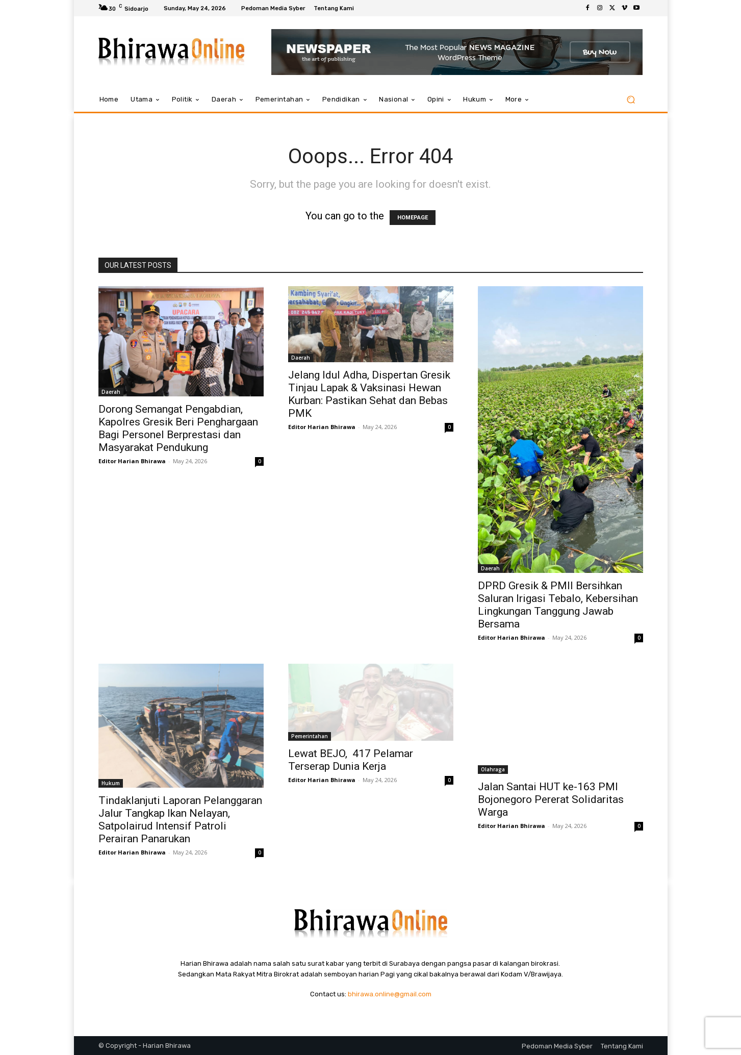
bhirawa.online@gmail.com (389, 994)
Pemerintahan (309, 736)
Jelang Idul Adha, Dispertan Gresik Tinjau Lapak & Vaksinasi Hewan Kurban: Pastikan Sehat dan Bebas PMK (369, 394)
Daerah (110, 391)
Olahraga (493, 769)
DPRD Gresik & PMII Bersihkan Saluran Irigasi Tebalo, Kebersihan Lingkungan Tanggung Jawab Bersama (558, 605)
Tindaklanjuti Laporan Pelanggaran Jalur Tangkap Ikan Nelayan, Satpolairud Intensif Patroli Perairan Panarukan (180, 819)
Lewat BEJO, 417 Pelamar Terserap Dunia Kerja (350, 759)
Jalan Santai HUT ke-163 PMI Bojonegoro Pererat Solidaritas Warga (551, 799)
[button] (631, 100)
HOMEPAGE (412, 217)
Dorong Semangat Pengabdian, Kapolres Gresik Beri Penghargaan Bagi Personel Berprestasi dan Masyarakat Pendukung (178, 428)
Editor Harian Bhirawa (132, 461)
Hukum (110, 783)
